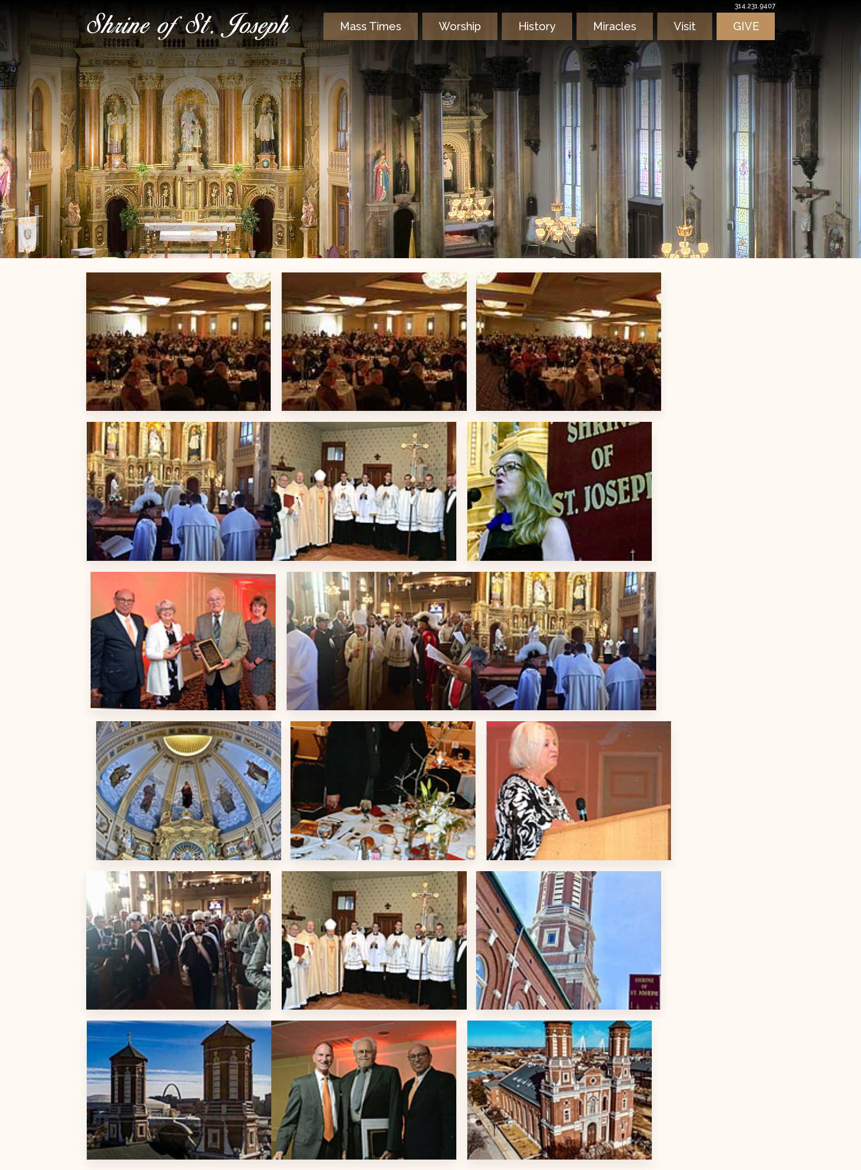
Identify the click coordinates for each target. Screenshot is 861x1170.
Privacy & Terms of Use (140, 1151)
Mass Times (372, 39)
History (541, 39)
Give (747, 39)
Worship (463, 39)
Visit (688, 39)
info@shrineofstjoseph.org (527, 1124)
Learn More (186, 1075)
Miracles (619, 39)
